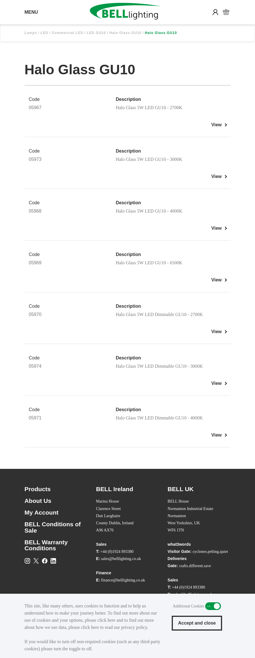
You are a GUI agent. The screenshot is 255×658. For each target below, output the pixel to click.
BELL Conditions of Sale (53, 527)
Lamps (31, 33)
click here (107, 620)
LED (44, 33)
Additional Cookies (213, 606)
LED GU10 (96, 33)
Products (38, 489)
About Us (38, 500)
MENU (31, 12)
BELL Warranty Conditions (46, 545)
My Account (42, 512)
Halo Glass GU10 (125, 33)
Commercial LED (67, 33)
